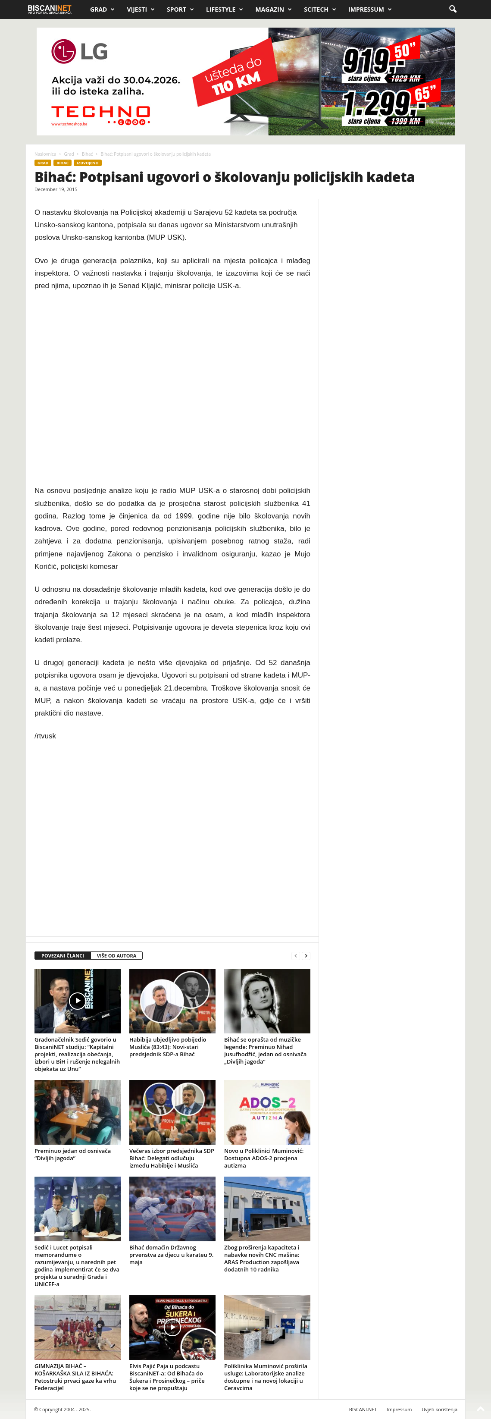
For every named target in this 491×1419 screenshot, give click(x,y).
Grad (102, 9)
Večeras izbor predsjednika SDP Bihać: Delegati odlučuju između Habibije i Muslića (171, 1158)
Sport (180, 9)
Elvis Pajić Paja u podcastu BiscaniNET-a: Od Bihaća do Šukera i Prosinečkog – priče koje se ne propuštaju (167, 1377)
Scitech (320, 9)
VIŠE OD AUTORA (117, 955)
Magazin (273, 9)
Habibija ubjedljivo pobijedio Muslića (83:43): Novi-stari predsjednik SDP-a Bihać (167, 1047)
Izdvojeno (87, 163)
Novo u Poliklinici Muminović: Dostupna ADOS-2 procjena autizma (263, 1158)
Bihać (87, 154)
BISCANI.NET (363, 1409)
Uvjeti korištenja (439, 1409)
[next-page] (306, 956)
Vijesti (141, 9)
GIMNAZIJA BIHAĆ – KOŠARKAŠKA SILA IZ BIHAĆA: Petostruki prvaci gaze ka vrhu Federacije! (75, 1377)
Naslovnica (45, 154)
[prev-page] (295, 956)
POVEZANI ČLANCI (62, 955)
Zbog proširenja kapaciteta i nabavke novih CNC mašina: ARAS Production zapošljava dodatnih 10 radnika (262, 1258)
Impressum (370, 9)
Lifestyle (224, 9)
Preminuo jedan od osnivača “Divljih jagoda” (72, 1154)
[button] (452, 9)
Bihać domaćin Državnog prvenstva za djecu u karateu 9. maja (171, 1254)
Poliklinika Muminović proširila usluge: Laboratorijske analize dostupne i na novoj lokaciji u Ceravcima (265, 1377)
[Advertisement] (172, 388)
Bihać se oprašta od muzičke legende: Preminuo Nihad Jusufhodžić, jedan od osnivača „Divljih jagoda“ (265, 1050)
